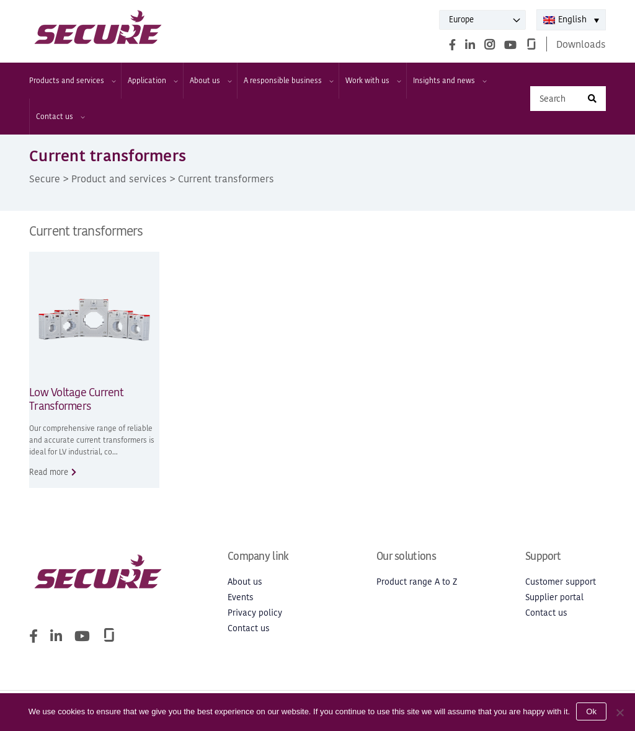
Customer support (560, 581)
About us (210, 80)
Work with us (372, 80)
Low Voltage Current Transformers (76, 399)
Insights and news (449, 80)
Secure (44, 178)
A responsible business (288, 80)
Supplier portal (554, 597)
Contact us (60, 116)
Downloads (581, 44)
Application (152, 80)
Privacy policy (255, 612)
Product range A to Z (416, 581)
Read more (48, 472)
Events (241, 597)
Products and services (72, 80)
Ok (591, 711)
